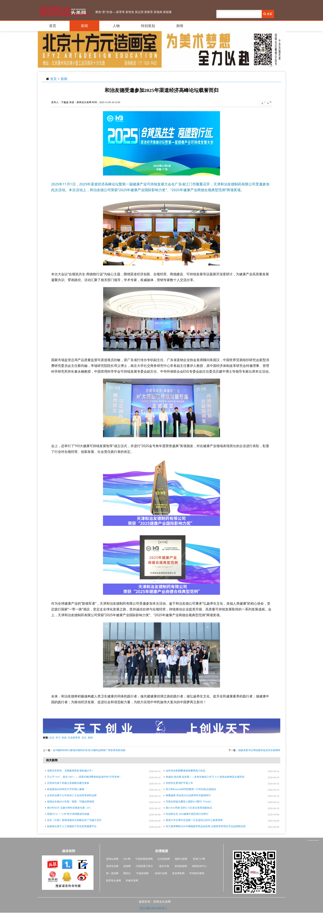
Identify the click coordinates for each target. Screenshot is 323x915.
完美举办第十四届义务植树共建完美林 (68, 783)
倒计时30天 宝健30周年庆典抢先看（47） (69, 807)
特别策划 (148, 26)
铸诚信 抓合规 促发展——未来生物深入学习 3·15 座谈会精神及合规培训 (205, 776)
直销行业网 (161, 873)
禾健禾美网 (132, 880)
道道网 (127, 866)
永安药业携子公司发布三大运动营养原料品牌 (72, 795)
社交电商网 (163, 858)
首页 (52, 26)
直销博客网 (178, 873)
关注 (84, 737)
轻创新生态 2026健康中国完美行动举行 (187, 814)
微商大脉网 (181, 858)
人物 (116, 26)
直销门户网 (199, 858)
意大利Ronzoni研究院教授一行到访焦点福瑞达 (191, 789)
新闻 (84, 26)
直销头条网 (112, 858)
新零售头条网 (113, 880)
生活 (51, 737)
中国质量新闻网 (144, 858)
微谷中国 (164, 866)
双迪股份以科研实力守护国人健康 (65, 789)
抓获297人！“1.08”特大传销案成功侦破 (68, 814)
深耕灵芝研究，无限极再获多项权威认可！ (70, 770)
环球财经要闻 (196, 873)
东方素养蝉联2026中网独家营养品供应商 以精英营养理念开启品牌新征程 (206, 826)
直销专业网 (112, 866)
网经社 (127, 873)
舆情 (179, 26)
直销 (90, 737)
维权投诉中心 (199, 866)
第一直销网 (112, 873)
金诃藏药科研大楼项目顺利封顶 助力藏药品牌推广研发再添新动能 (89, 750)
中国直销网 (142, 873)
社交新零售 (74, 737)
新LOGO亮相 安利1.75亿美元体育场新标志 (189, 807)
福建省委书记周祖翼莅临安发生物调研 (259, 750)
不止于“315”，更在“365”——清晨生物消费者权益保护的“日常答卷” (84, 776)
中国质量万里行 (144, 866)
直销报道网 (181, 866)
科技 (64, 737)
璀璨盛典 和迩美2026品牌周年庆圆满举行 (188, 795)
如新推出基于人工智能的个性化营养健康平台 (72, 826)
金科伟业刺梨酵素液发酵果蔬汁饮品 (185, 770)
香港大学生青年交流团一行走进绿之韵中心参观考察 (194, 820)
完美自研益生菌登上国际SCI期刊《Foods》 (189, 801)
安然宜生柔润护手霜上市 (179, 783)
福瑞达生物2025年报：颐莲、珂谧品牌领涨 (70, 801)
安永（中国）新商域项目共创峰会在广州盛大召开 (74, 820)
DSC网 (126, 858)
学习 (58, 737)
